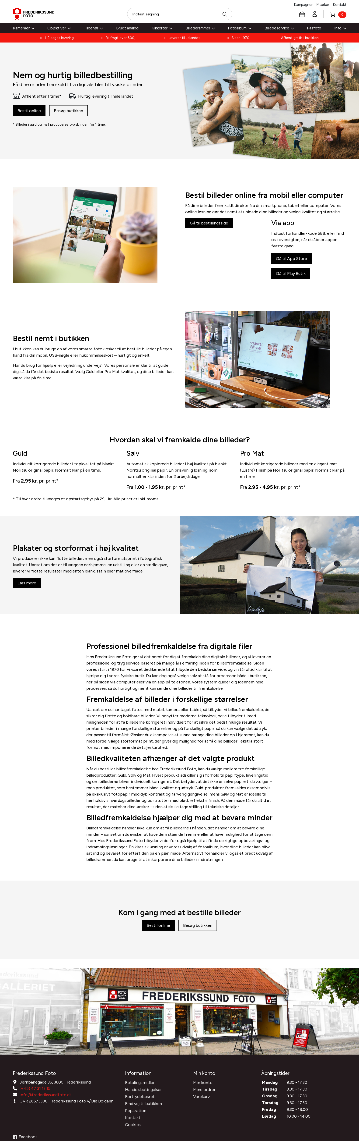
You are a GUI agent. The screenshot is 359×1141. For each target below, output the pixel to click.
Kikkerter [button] (162, 28)
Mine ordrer (204, 1107)
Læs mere (26, 588)
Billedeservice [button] (279, 28)
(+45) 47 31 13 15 (35, 1106)
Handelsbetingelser (143, 1107)
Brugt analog (127, 28)
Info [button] (340, 28)
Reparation (135, 1128)
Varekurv (201, 1114)
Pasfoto (314, 28)
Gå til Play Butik (291, 281)
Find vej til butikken (143, 1121)
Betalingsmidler (140, 1100)
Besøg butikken (68, 112)
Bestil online (29, 112)
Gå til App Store (291, 266)
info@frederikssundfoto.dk (46, 1112)
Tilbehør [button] (93, 28)
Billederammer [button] (200, 28)
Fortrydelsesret (140, 1114)
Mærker (322, 4)
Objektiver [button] (59, 28)
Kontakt (339, 4)
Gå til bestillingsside (209, 229)
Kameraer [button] (23, 28)
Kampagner (303, 4)
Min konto (203, 1100)
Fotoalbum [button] (239, 28)
